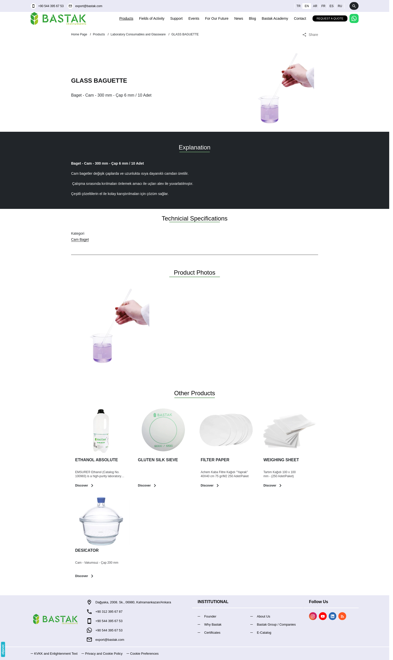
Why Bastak (212, 624)
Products (126, 18)
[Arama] (354, 6)
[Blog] (342, 616)
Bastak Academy (275, 18)
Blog (252, 18)
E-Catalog (264, 632)
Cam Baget (80, 239)
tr (299, 6)
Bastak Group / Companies (276, 624)
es (331, 6)
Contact (300, 18)
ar (315, 6)
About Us (263, 616)
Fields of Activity (151, 18)
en (307, 6)
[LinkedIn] (333, 616)
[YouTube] (323, 616)
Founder (210, 616)
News (238, 18)
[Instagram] (313, 616)
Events (194, 18)
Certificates (212, 632)
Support (176, 18)
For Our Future (217, 18)
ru (340, 6)
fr (323, 6)
